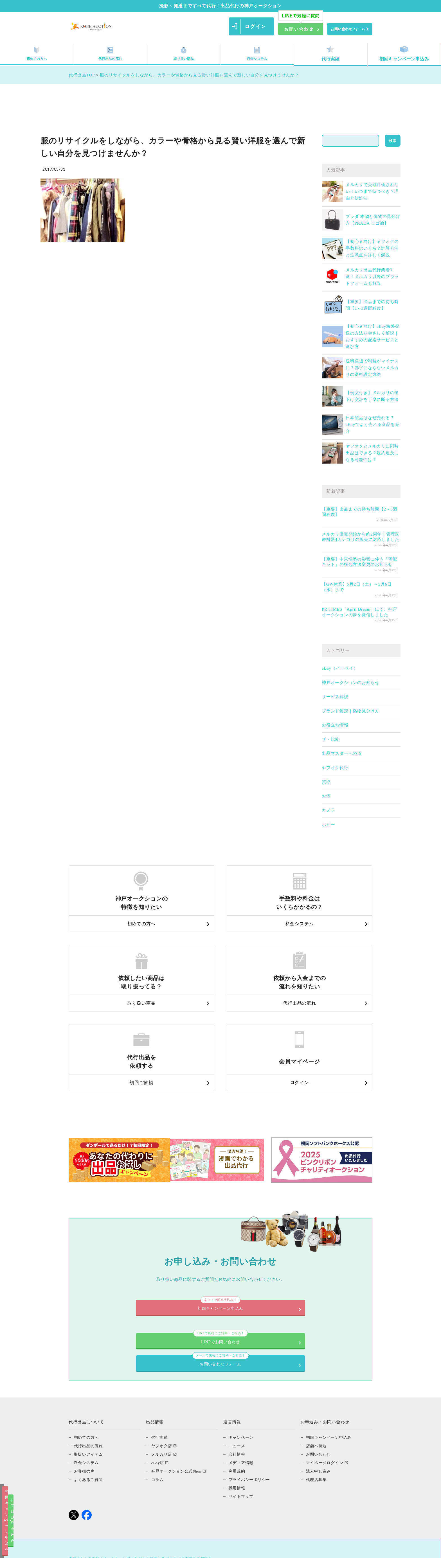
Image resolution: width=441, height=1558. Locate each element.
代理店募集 (317, 1387)
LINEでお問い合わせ (148, 1264)
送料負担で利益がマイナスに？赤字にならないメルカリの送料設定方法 (372, 368)
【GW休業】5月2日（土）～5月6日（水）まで (357, 587)
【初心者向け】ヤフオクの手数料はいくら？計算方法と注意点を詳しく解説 (372, 248)
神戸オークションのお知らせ (350, 682)
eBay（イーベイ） (340, 668)
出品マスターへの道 (342, 753)
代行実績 (330, 53)
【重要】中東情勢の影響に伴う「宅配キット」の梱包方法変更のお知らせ (359, 562)
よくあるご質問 (89, 1387)
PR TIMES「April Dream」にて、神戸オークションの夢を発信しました (359, 612)
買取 (326, 782)
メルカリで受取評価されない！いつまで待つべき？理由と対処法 (372, 191)
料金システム (257, 53)
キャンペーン (242, 1345)
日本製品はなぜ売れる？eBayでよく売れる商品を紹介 (372, 424)
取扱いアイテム (89, 1362)
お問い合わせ (319, 1362)
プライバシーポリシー (251, 1387)
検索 (392, 141)
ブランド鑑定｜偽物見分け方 (350, 711)
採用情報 (237, 1395)
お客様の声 (85, 1378)
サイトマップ (242, 1404)
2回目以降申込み (277, 1549)
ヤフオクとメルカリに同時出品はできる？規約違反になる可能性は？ (372, 453)
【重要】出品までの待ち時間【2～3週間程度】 (359, 512)
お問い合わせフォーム (292, 1264)
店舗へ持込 (317, 1353)
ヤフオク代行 (335, 768)
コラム (158, 1387)
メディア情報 (242, 1370)
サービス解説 (335, 696)
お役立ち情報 (335, 725)
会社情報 (237, 1362)
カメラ (328, 810)
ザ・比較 (330, 739)
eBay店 (158, 1370)
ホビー (328, 824)
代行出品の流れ (110, 53)
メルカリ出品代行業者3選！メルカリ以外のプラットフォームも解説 (372, 277)
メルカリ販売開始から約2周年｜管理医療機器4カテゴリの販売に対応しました (360, 537)
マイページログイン (326, 1370)
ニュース (237, 1353)
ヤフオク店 (162, 1353)
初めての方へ (36, 53)
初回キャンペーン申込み (404, 53)
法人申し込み (319, 1378)
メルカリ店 (162, 1362)
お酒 (326, 796)
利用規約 (237, 1378)
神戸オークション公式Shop (178, 1378)
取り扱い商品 (183, 53)
